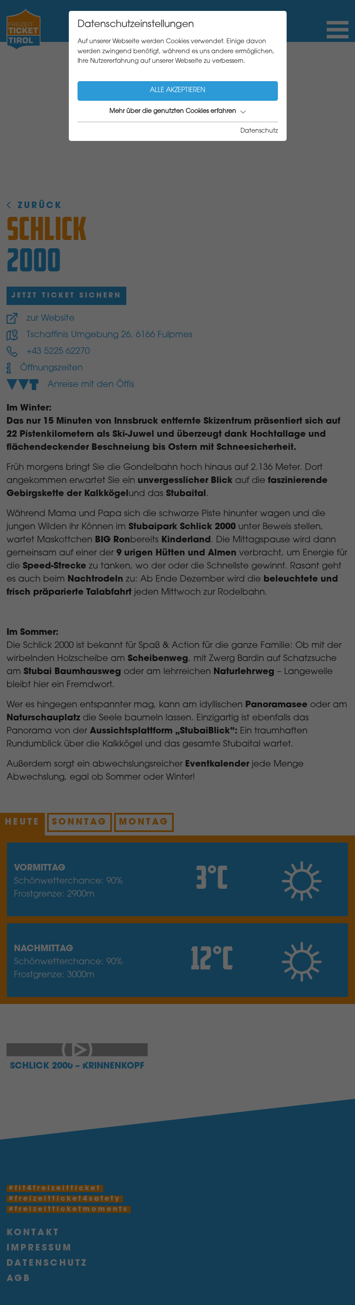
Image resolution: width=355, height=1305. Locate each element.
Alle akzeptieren (177, 90)
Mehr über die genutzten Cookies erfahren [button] (177, 112)
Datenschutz (259, 131)
